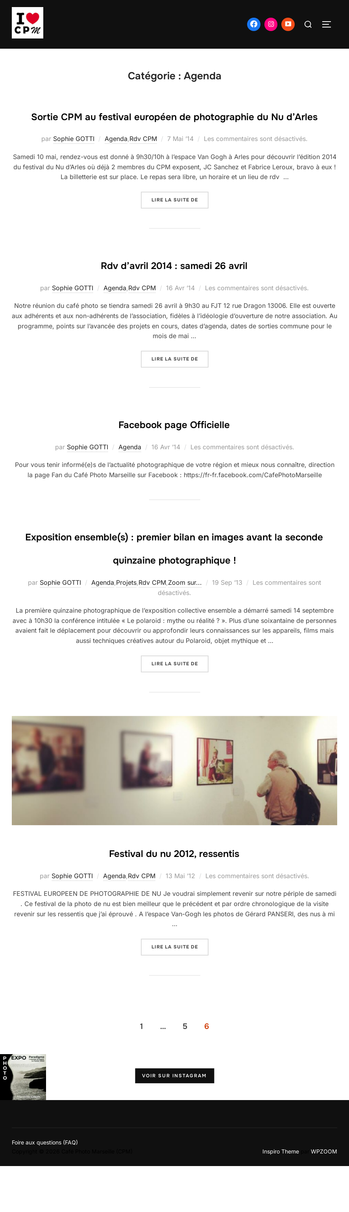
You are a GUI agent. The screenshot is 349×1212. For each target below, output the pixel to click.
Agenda (116, 162)
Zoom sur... (185, 628)
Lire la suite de (180, 222)
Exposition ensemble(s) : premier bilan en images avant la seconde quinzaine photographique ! (174, 581)
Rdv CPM (143, 162)
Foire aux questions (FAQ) (45, 1188)
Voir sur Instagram (174, 1122)
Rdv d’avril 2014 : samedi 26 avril (174, 286)
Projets (126, 628)
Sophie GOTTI (73, 162)
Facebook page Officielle (174, 445)
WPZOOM (324, 1197)
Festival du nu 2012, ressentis (174, 897)
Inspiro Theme (280, 1197)
